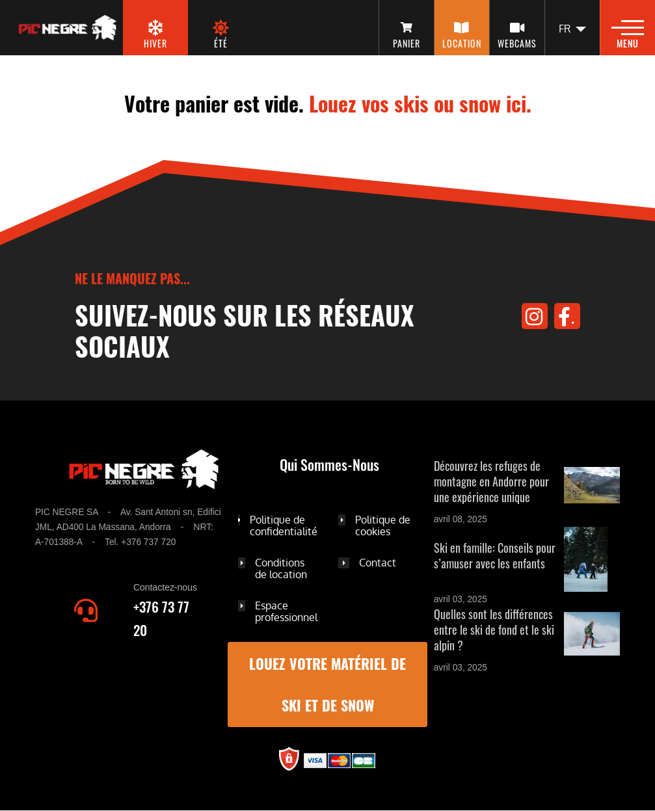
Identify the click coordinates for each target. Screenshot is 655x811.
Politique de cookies (382, 525)
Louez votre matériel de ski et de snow (327, 684)
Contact (377, 562)
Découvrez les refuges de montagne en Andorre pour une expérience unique (491, 481)
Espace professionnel (286, 611)
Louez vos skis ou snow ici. (420, 103)
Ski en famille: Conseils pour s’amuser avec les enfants (494, 555)
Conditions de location (281, 568)
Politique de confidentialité (283, 525)
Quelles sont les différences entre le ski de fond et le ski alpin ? (494, 629)
